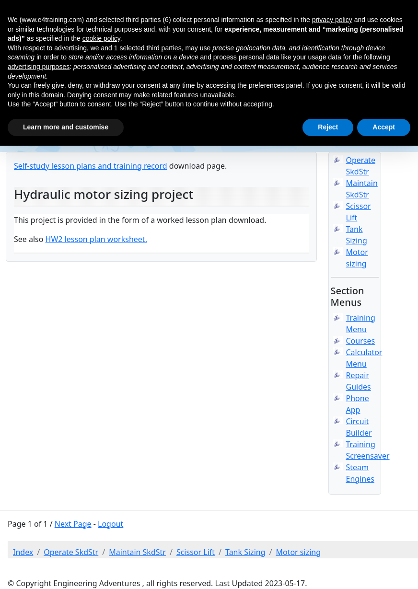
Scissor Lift (195, 552)
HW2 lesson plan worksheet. (96, 239)
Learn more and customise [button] (65, 127)
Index (23, 552)
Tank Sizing (245, 552)
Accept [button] (383, 127)
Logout (110, 524)
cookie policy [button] (101, 38)
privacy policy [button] (332, 19)
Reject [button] (328, 127)
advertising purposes (39, 66)
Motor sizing (298, 552)
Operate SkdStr (71, 552)
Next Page (73, 524)
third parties (163, 48)
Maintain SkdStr (137, 552)
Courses (360, 340)
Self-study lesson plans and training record (90, 166)
